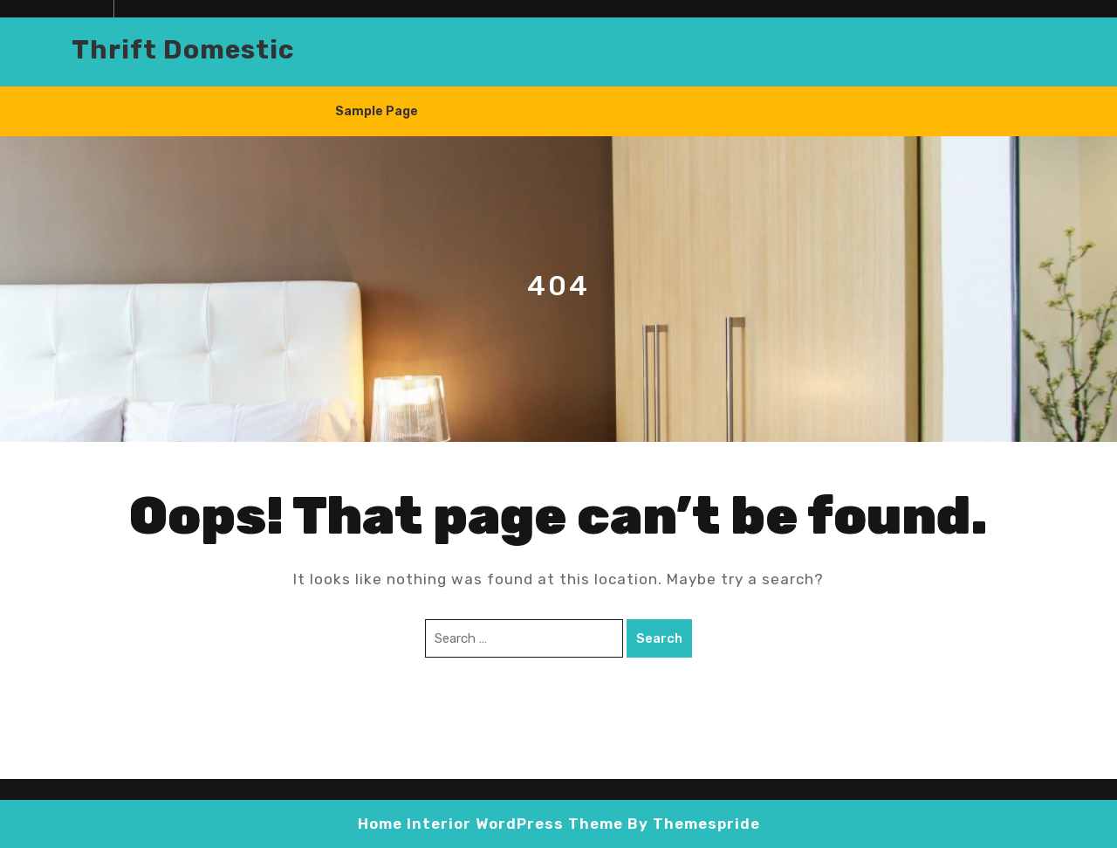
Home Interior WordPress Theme (490, 823)
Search (659, 638)
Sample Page (376, 111)
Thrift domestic (183, 49)
